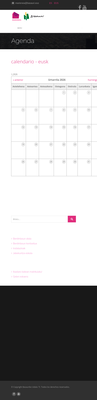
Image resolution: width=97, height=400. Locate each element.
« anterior (18, 79)
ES (51, 3)
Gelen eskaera (19, 276)
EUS (56, 3)
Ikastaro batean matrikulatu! (26, 271)
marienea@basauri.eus (25, 3)
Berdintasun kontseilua (24, 243)
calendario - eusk (29, 61)
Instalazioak (18, 248)
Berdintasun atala (21, 238)
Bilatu (72, 219)
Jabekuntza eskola (21, 253)
